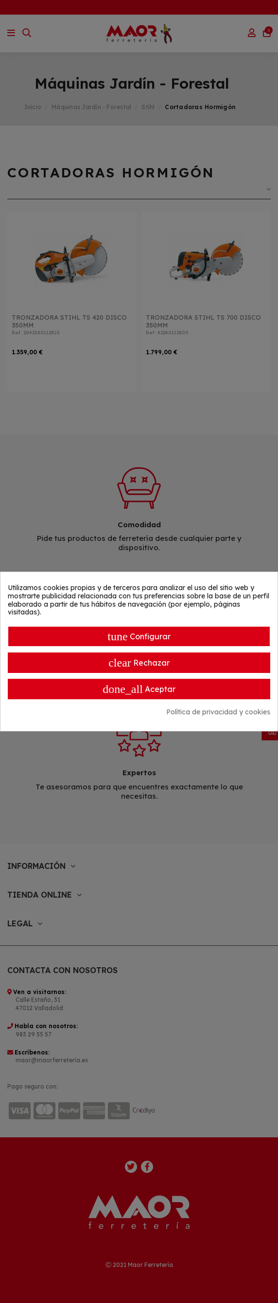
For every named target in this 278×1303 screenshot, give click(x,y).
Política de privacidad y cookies (218, 712)
